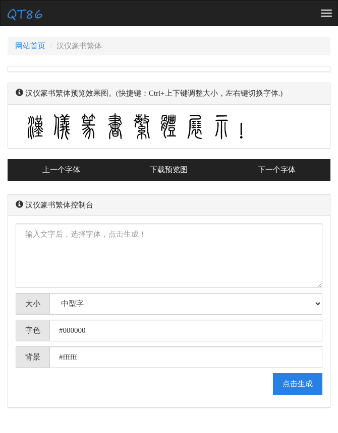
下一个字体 (277, 170)
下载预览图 (169, 170)
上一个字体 (61, 170)
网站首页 (30, 46)
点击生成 (298, 384)
